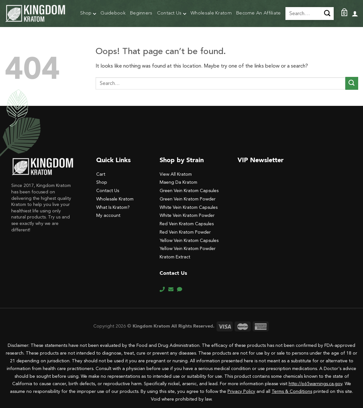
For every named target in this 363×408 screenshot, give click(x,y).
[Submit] (351, 83)
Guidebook (113, 13)
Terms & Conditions (292, 391)
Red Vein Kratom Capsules (187, 223)
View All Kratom (176, 174)
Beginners (141, 13)
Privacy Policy (241, 391)
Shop (88, 14)
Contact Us (171, 14)
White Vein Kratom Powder (187, 215)
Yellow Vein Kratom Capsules (189, 240)
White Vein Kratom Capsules (189, 207)
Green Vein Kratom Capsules (189, 190)
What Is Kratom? (113, 207)
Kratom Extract (175, 257)
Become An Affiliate (258, 13)
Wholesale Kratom (211, 13)
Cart (100, 174)
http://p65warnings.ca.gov (315, 383)
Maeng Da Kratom (178, 182)
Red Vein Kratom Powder (185, 232)
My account (108, 215)
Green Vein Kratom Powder (188, 199)
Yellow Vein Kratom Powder (188, 248)
